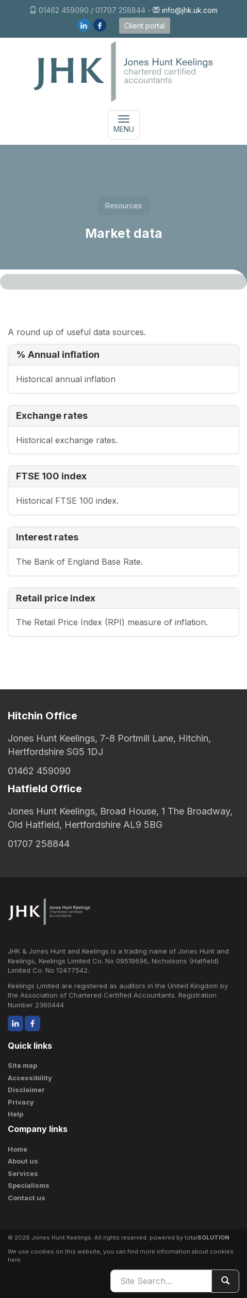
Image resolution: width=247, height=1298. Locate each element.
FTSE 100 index (51, 476)
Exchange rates (52, 415)
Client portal (144, 25)
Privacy (21, 1102)
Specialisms (29, 1185)
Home (17, 1149)
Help (15, 1114)
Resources (123, 205)
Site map (22, 1065)
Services (23, 1173)
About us (23, 1161)
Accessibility (30, 1078)
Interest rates (47, 537)
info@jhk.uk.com (190, 10)
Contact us (26, 1198)
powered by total (189, 1237)
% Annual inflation (58, 354)
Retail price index (55, 598)
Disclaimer (26, 1089)
